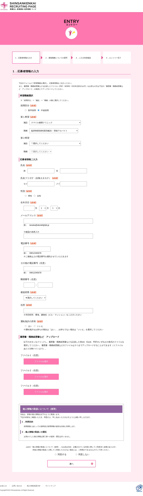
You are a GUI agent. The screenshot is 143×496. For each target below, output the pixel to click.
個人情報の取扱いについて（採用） (71, 420)
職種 (26, 131)
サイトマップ (50, 486)
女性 (39, 196)
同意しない (82, 454)
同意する (60, 454)
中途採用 (45, 110)
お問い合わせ (17, 486)
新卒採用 (32, 110)
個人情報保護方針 (33, 486)
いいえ (40, 326)
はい (30, 326)
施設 (26, 123)
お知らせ (3, 486)
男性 (30, 196)
